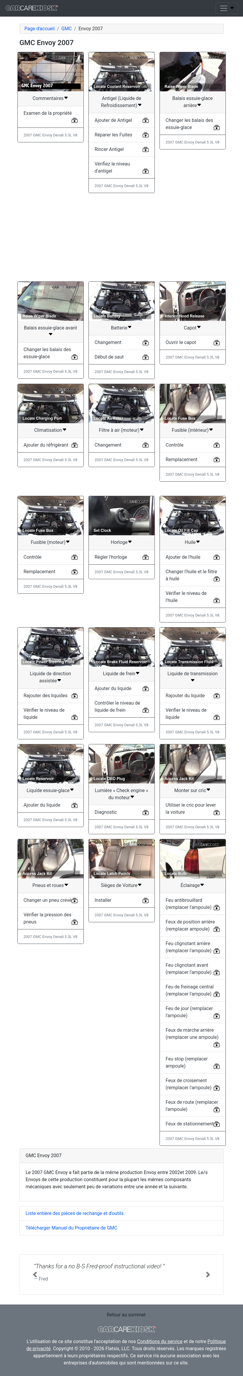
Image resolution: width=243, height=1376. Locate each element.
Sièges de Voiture (119, 885)
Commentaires (48, 98)
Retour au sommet (126, 1315)
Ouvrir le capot (181, 342)
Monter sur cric (190, 790)
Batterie (119, 328)
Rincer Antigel (109, 149)
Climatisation (48, 430)
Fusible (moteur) (48, 542)
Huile (190, 542)
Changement (108, 342)
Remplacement (181, 459)
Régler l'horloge (111, 557)
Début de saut (109, 357)
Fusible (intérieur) (190, 430)
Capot (190, 328)
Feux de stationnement (190, 1124)
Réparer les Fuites (113, 135)
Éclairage (190, 885)
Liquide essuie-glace (48, 790)
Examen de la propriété (48, 113)
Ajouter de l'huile (183, 557)
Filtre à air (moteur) (119, 430)
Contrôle (175, 445)
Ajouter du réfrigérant (46, 445)
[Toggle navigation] (226, 8)
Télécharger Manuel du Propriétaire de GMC (72, 1228)
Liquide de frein (119, 673)
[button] (35, 1274)
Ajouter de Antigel (113, 120)
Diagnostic (106, 812)
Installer (103, 900)
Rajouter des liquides (46, 695)
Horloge (119, 542)
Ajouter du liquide (113, 688)
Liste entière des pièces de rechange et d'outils (75, 1213)
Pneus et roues (48, 885)
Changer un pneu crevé (48, 900)
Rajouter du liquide (185, 695)
